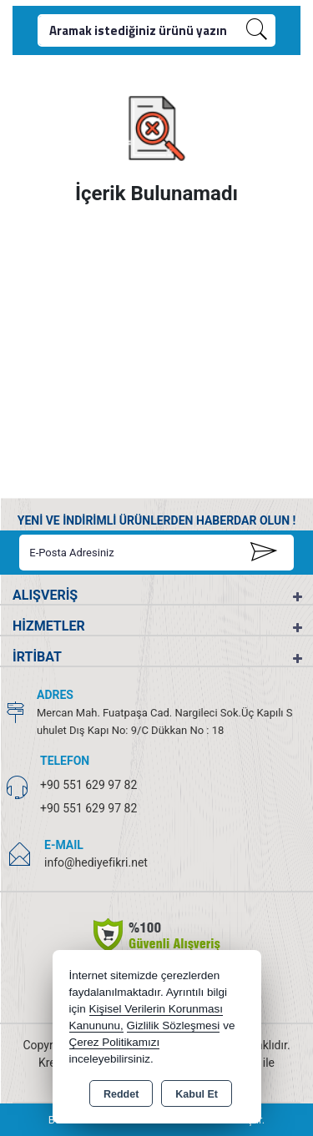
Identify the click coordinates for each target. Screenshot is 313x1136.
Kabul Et (196, 1094)
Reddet (121, 1094)
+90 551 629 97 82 (88, 785)
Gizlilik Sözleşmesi (173, 1025)
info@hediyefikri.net (96, 862)
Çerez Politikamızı (114, 1042)
